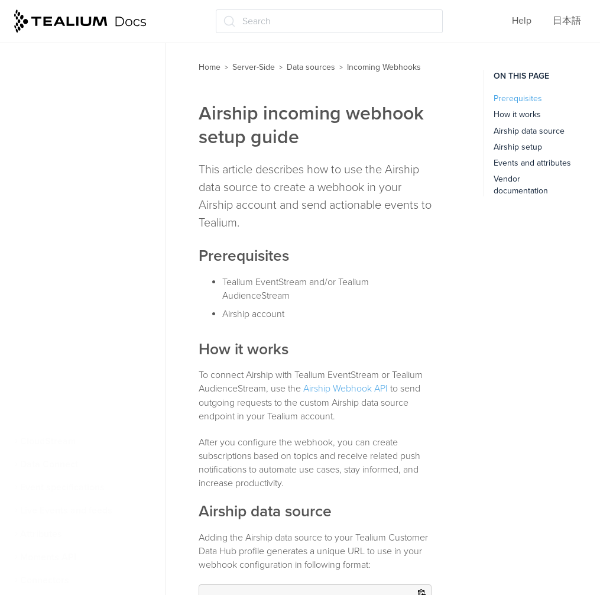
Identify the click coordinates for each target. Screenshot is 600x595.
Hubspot (49, 255)
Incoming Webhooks (68, 93)
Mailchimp (53, 348)
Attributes (41, 534)
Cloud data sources (66, 70)
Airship (46, 139)
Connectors (44, 580)
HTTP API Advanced (73, 232)
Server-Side (253, 67)
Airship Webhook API (345, 388)
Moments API (48, 557)
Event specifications (62, 487)
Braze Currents (62, 186)
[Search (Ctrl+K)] (329, 21)
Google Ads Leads (69, 209)
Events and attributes (532, 163)
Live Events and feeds (66, 510)
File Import (47, 47)
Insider (46, 279)
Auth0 (45, 163)
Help (521, 21)
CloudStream (48, 441)
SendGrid (51, 394)
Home (209, 67)
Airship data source (529, 131)
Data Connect (49, 464)
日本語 (567, 21)
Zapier (45, 418)
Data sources (311, 67)
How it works (517, 114)
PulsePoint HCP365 (72, 371)
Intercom (50, 302)
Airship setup (518, 147)
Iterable (47, 325)
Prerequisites (518, 98)
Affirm (44, 116)
